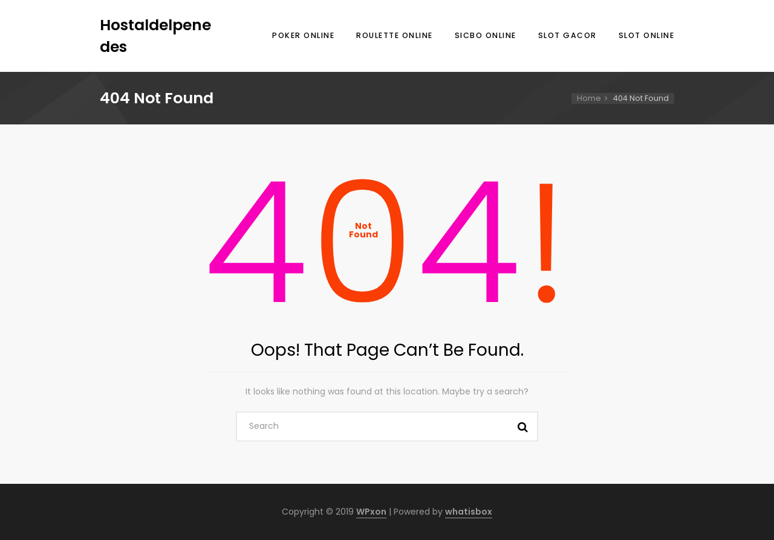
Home (589, 98)
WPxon (371, 512)
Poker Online (303, 35)
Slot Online (647, 35)
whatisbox (468, 512)
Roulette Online (394, 35)
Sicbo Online (485, 35)
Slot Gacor (567, 35)
